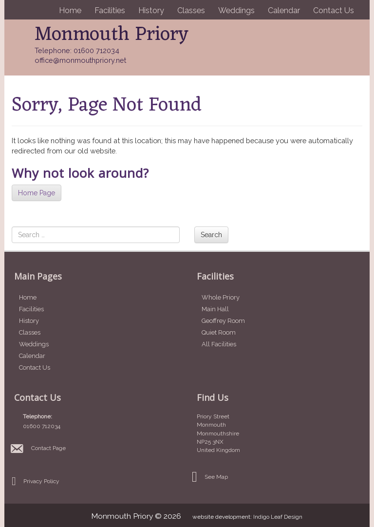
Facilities (109, 10)
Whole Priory (221, 297)
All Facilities (219, 344)
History (151, 10)
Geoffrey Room (223, 320)
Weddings (236, 10)
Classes (191, 10)
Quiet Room (219, 332)
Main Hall (215, 309)
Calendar (284, 10)
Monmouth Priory (111, 35)
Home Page (36, 193)
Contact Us (333, 10)
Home (70, 10)
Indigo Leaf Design (277, 516)
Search (211, 235)
